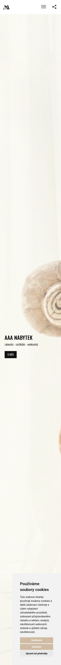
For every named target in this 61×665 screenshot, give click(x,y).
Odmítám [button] (36, 647)
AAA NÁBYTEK (19, 337)
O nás (10, 355)
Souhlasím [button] (36, 640)
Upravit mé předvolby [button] (36, 653)
